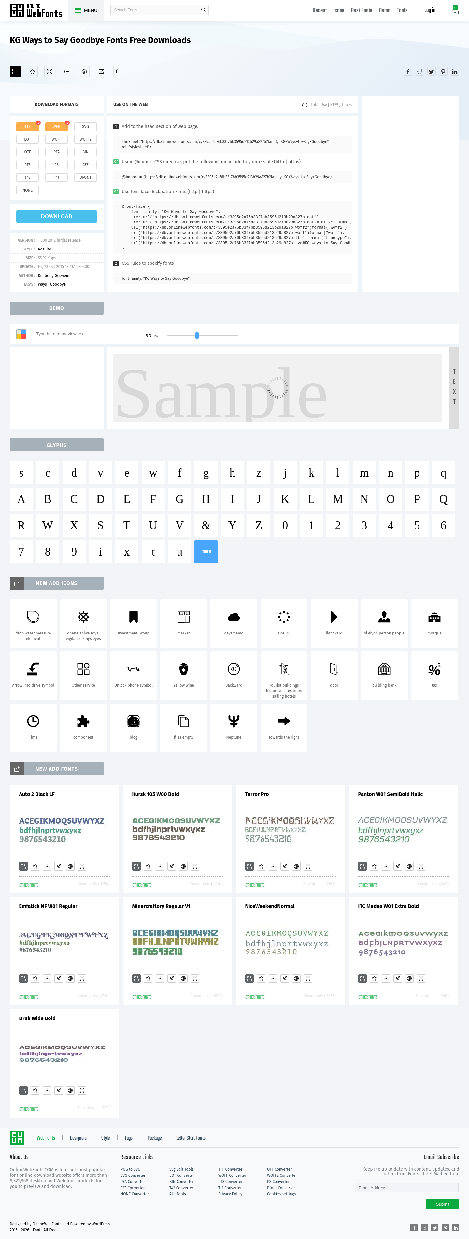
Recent (320, 11)
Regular (44, 249)
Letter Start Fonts (191, 1138)
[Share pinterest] (443, 71)
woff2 (86, 139)
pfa (56, 152)
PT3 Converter (230, 1181)
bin (85, 152)
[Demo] (49, 71)
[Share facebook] (408, 71)
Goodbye (58, 284)
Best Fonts (362, 11)
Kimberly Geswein (53, 275)
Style (105, 1138)
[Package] (84, 71)
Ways (42, 284)
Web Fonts (46, 1138)
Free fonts (39, 11)
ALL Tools (177, 1194)
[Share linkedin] (455, 71)
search (203, 10)
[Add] (15, 71)
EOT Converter (181, 1175)
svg (85, 126)
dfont (85, 177)
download (56, 216)
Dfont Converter (281, 1188)
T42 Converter (181, 1188)
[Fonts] (118, 71)
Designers (78, 1138)
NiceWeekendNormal (270, 906)
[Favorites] (32, 71)
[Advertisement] (410, 194)
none (27, 190)
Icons (339, 11)
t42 (28, 177)
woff (56, 139)
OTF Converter (279, 1169)
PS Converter (278, 1181)
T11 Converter (230, 1188)
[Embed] (70, 866)
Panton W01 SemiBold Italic (390, 794)
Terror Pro (257, 794)
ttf (27, 126)
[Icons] (101, 71)
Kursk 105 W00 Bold (155, 794)
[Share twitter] (431, 71)
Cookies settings (281, 1194)
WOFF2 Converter (282, 1175)
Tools (402, 11)
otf (27, 152)
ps (56, 165)
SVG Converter (133, 1175)
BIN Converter (181, 1181)
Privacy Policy (230, 1194)
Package (155, 1138)
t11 (56, 177)
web (57, 126)
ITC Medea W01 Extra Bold (388, 906)
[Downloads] (47, 866)
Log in (429, 10)
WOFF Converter (232, 1175)
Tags (129, 1138)
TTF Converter (230, 1169)
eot (27, 139)
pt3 (27, 165)
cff (85, 165)
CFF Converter (133, 1188)
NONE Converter (135, 1194)
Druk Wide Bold (37, 1018)
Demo (385, 11)
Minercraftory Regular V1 (161, 906)
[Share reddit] (420, 71)
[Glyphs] (67, 71)
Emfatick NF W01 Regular (48, 906)
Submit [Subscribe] (442, 1204)
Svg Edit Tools (181, 1169)
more (206, 552)
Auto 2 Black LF (37, 794)
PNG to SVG (130, 1169)
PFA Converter (133, 1181)
